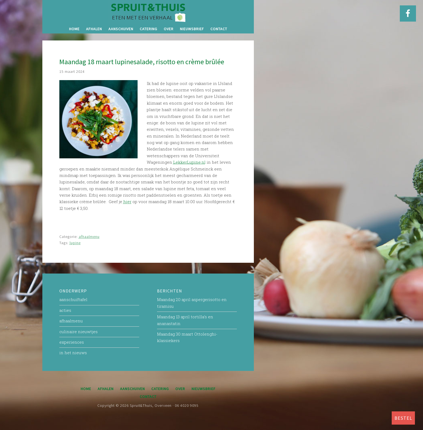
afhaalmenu (89, 236)
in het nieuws (73, 352)
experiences (71, 342)
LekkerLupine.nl (189, 162)
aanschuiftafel (73, 299)
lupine (75, 242)
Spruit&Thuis (148, 12)
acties (65, 310)
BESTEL (403, 418)
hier (127, 201)
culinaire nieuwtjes (78, 331)
